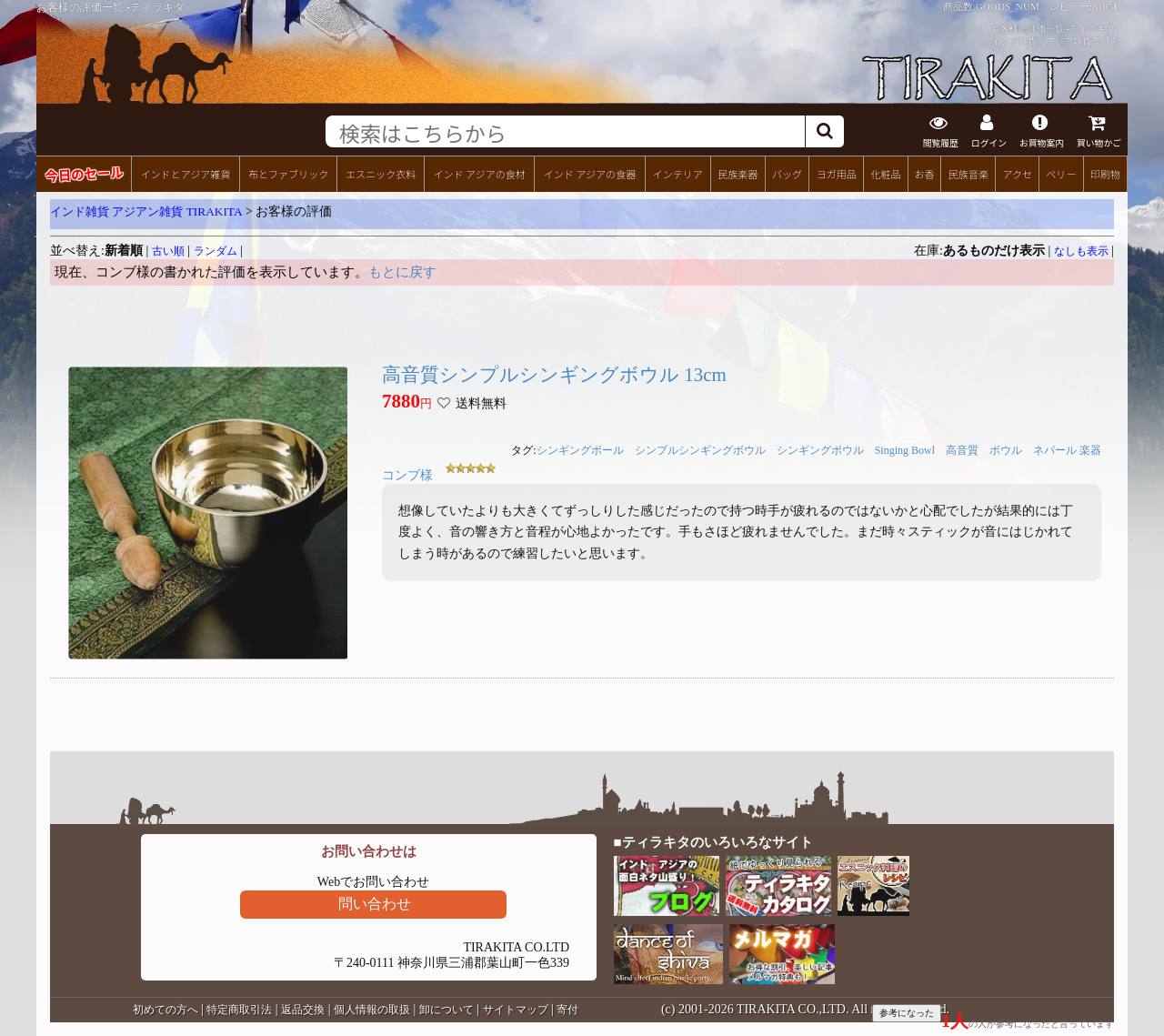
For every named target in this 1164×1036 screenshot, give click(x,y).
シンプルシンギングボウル (700, 450)
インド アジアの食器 (590, 173)
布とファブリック (288, 173)
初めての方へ (165, 1009)
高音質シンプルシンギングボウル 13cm (554, 375)
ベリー (1061, 173)
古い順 (168, 251)
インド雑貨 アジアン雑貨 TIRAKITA (146, 211)
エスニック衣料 (381, 173)
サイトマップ (515, 1009)
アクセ (1018, 173)
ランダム (215, 251)
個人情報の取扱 (372, 1009)
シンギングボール (580, 450)
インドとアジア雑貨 (185, 173)
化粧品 (885, 173)
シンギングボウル (820, 450)
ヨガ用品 (837, 173)
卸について (446, 1009)
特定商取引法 (239, 1009)
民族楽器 (737, 173)
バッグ (787, 173)
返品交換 (303, 1009)
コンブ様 (407, 475)
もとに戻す (402, 272)
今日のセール (83, 173)
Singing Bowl (905, 450)
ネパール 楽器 (1067, 450)
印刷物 (1105, 173)
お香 (924, 173)
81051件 (1110, 6)
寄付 (567, 1009)
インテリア (678, 173)
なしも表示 (1081, 251)
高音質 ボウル (984, 450)
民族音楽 (968, 173)
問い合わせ (374, 903)
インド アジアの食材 (479, 173)
